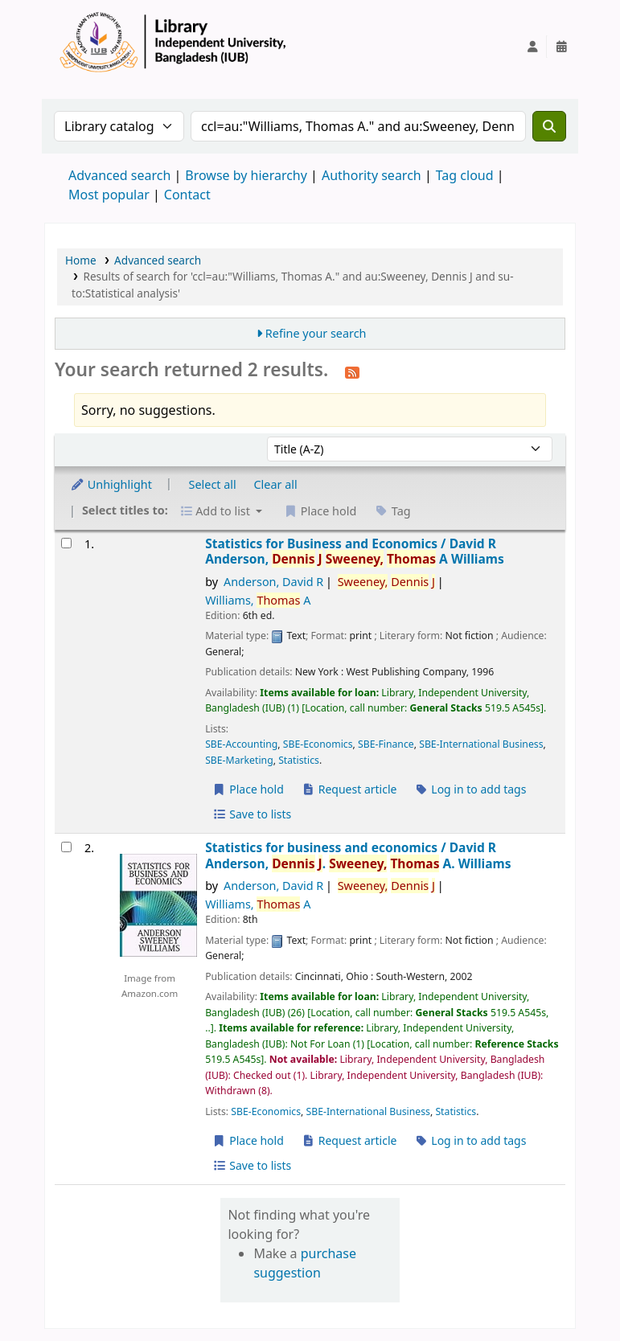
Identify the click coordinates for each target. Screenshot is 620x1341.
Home (80, 260)
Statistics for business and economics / (358, 855)
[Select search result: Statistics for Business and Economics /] (66, 543)
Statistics (298, 760)
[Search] (549, 126)
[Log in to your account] (532, 46)
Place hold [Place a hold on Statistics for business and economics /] (248, 1140)
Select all (212, 484)
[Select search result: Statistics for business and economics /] (66, 847)
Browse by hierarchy (246, 175)
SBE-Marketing (239, 760)
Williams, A (257, 600)
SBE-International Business (481, 744)
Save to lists (251, 814)
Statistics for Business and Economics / (354, 552)
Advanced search (119, 175)
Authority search (371, 175)
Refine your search (316, 333)
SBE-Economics (318, 744)
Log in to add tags (470, 789)
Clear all (276, 484)
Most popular (109, 194)
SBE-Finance (386, 744)
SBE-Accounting (241, 744)
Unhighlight (111, 484)
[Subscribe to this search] (352, 371)
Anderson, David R (273, 581)
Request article (349, 789)
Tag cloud (465, 175)
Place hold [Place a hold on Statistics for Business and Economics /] (248, 789)
